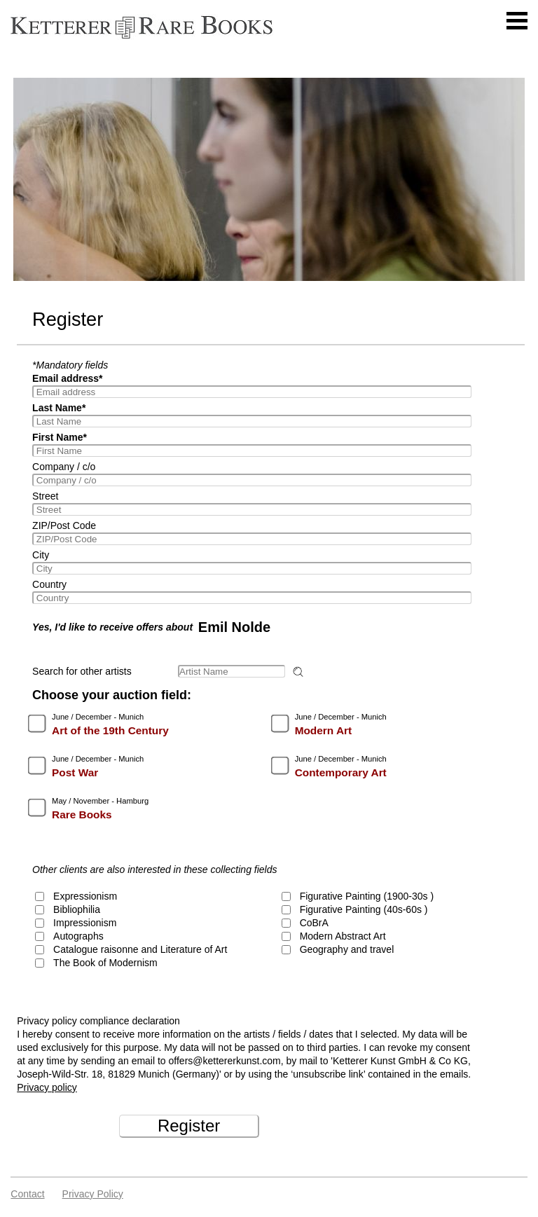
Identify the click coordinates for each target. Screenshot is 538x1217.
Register (189, 1125)
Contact (27, 1193)
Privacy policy (47, 1087)
